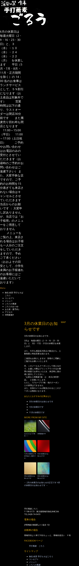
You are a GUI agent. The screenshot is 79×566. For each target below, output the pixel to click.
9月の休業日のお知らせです (29, 477)
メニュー (9, 301)
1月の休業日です (36, 407)
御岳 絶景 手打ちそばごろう (41, 556)
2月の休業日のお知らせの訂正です (40, 482)
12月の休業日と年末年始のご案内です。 (30, 456)
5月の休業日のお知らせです (42, 455)
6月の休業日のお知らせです (42, 477)
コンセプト (9, 298)
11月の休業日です (37, 412)
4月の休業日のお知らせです (42, 484)
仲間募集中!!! (41, 434)
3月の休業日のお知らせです (41, 401)
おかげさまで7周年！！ (29, 435)
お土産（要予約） (12, 309)
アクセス (9, 312)
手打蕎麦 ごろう (36, 546)
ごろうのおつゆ (11, 306)
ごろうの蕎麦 (10, 303)
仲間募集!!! (9, 315)
